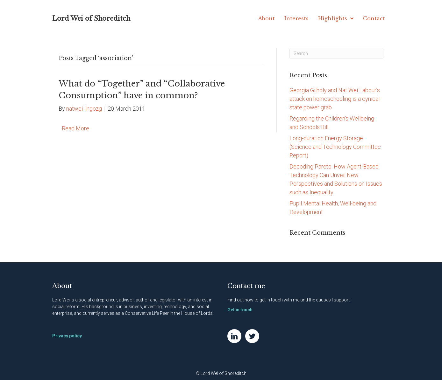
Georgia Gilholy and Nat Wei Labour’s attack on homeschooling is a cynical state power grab (334, 99)
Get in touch (240, 309)
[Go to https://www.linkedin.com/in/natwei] (234, 336)
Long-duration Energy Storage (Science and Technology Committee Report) (335, 147)
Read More (75, 128)
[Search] (336, 53)
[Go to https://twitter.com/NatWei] (252, 336)
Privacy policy (67, 335)
